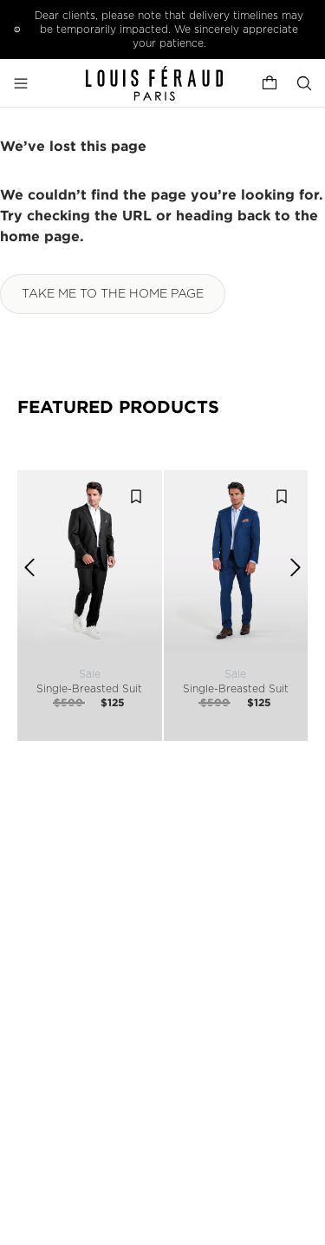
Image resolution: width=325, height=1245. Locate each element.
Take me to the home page (113, 294)
